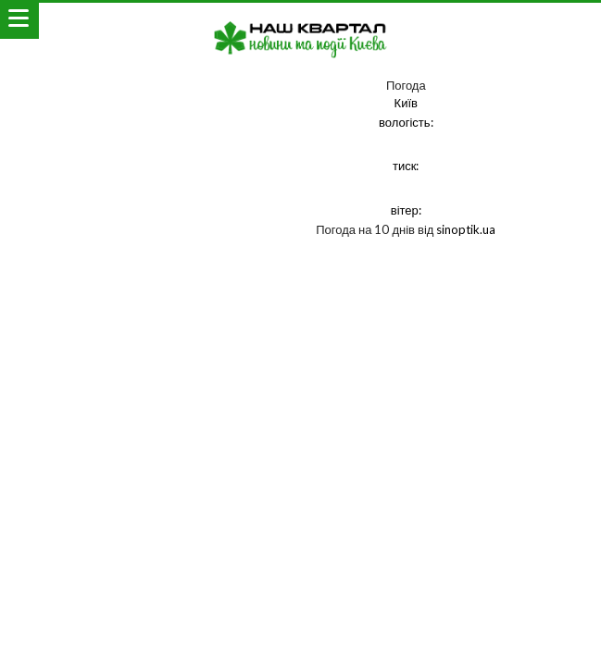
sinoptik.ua (465, 229)
